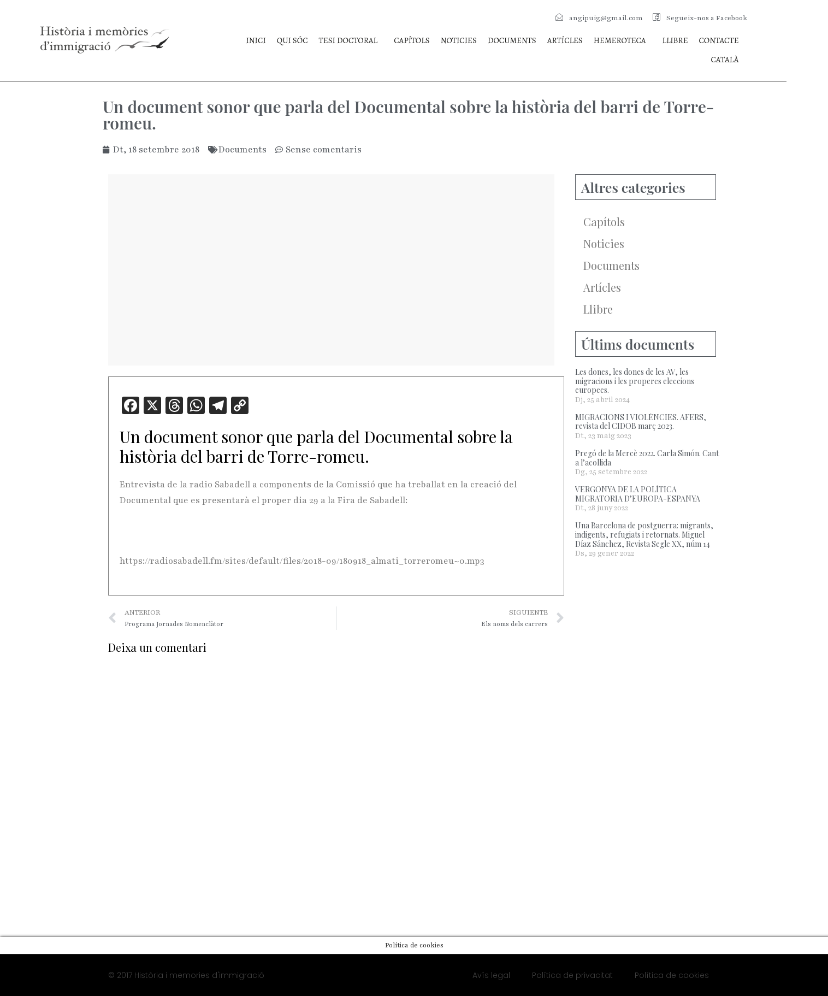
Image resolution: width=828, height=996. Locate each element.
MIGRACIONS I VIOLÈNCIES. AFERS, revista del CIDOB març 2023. (640, 422)
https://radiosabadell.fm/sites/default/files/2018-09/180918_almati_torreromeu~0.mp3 (302, 561)
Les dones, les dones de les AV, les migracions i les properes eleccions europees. (634, 381)
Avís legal (491, 975)
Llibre (675, 40)
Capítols (411, 40)
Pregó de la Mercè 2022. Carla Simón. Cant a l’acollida (647, 458)
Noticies (459, 40)
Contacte (719, 40)
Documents (512, 40)
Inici (255, 40)
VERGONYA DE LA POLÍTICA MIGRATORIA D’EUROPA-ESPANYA (637, 494)
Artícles (565, 40)
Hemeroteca (620, 40)
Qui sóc (292, 40)
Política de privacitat (572, 975)
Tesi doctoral (348, 40)
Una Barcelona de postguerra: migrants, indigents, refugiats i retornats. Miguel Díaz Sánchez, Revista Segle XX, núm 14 (644, 534)
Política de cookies (672, 975)
